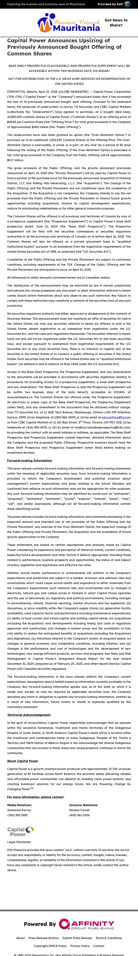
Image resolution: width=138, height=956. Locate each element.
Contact (98, 946)
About (20, 938)
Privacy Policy (80, 946)
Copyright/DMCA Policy (50, 946)
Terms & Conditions (109, 938)
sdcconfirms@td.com (116, 417)
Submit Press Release (77, 938)
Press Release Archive (43, 938)
